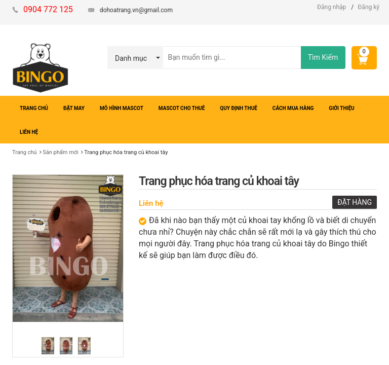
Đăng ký (368, 7)
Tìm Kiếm (323, 57)
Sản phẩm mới (61, 152)
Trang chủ (24, 152)
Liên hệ (151, 203)
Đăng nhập (331, 7)
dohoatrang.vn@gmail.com (136, 10)
